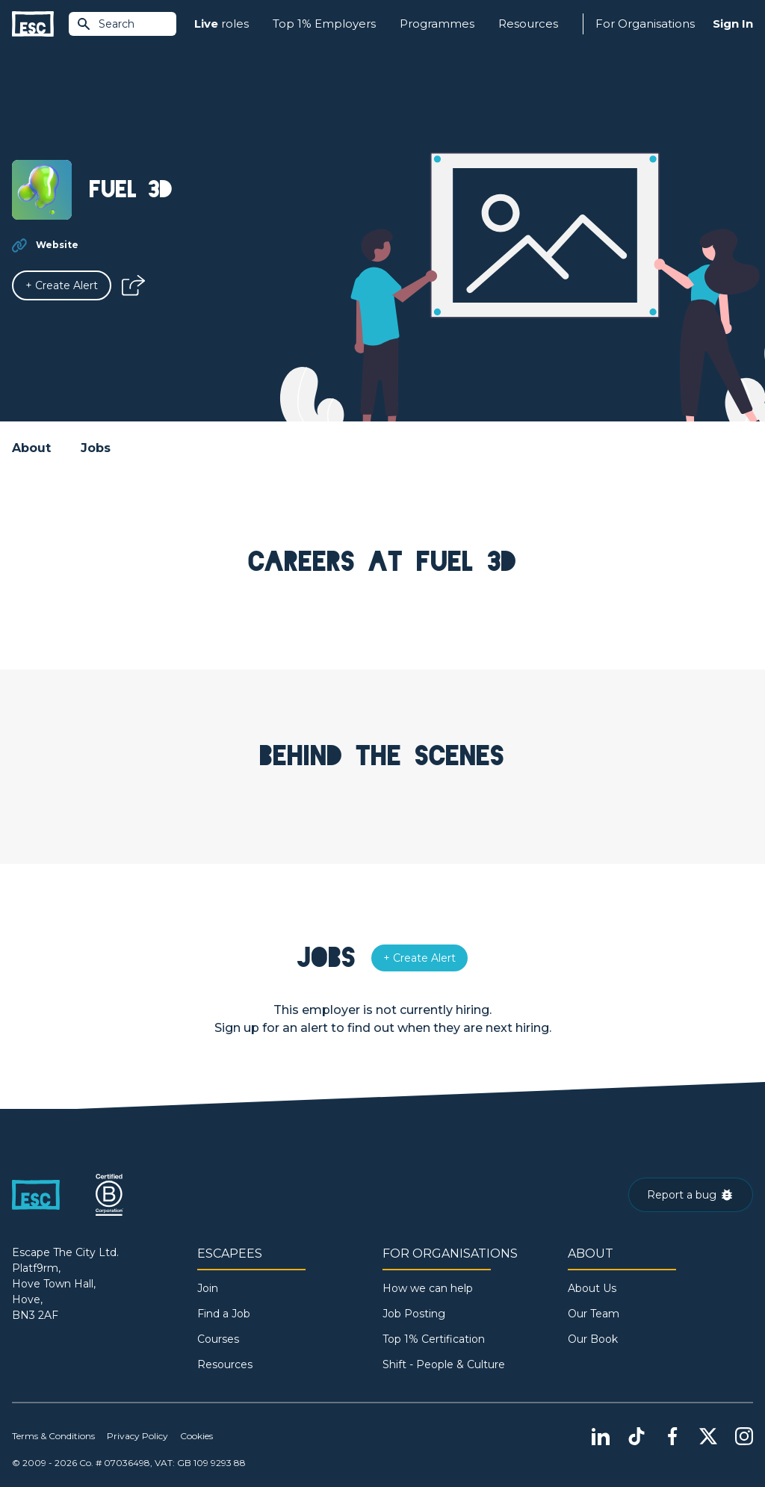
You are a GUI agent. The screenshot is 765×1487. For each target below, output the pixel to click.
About (31, 448)
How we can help (427, 1288)
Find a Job (223, 1313)
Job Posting (413, 1313)
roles (221, 24)
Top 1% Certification (433, 1339)
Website (57, 244)
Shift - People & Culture (443, 1364)
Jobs (96, 448)
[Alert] (61, 285)
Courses (218, 1339)
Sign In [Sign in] (733, 23)
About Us (592, 1288)
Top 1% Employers (324, 23)
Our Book (593, 1339)
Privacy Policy (137, 1435)
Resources (528, 23)
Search (105, 23)
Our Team (593, 1313)
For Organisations (645, 23)
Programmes (437, 23)
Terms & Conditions (53, 1435)
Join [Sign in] (207, 1288)
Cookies (196, 1435)
